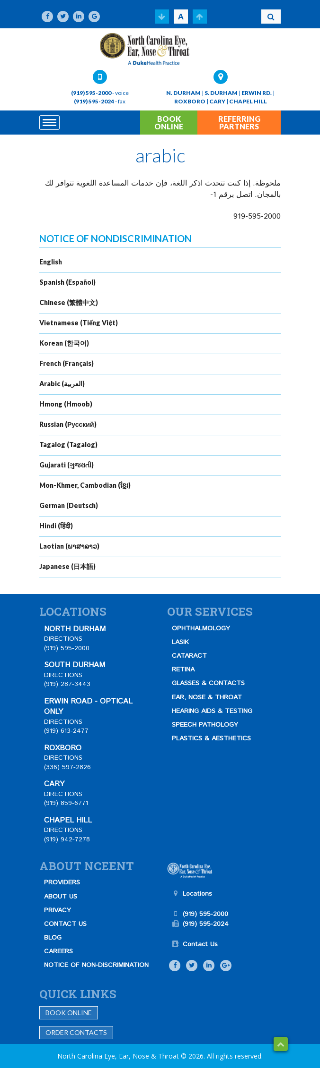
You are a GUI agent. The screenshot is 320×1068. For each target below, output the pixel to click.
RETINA (183, 669)
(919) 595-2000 (91, 92)
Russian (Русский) (68, 424)
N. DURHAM (183, 92)
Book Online (68, 1013)
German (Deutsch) (68, 505)
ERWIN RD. (256, 92)
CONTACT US (65, 924)
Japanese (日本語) (67, 566)
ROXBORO (189, 101)
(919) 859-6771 (66, 803)
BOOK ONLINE (168, 122)
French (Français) (66, 363)
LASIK (180, 642)
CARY (217, 101)
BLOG (53, 937)
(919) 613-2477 (66, 731)
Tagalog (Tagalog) (68, 445)
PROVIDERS (62, 882)
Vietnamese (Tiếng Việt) (78, 323)
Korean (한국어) (64, 343)
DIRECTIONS (63, 639)
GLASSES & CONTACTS (208, 683)
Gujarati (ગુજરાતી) (66, 465)
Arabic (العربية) (62, 384)
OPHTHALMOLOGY (201, 628)
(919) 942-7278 (67, 839)
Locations (197, 893)
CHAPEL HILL (248, 101)
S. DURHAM (221, 92)
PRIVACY (57, 910)
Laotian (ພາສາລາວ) (69, 546)
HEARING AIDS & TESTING (212, 711)
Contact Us (200, 944)
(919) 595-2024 (94, 101)
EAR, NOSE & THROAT (207, 697)
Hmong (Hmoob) (65, 404)
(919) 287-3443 (67, 684)
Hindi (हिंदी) (56, 526)
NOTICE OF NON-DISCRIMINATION (96, 965)
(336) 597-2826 (67, 767)
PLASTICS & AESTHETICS (211, 738)
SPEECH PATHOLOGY (205, 724)
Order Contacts (76, 1032)
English (50, 262)
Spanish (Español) (67, 282)
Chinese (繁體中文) (68, 302)
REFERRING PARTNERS (239, 122)
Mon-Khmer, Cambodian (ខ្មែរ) (85, 485)
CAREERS (58, 951)
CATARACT (189, 656)
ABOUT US (60, 896)
